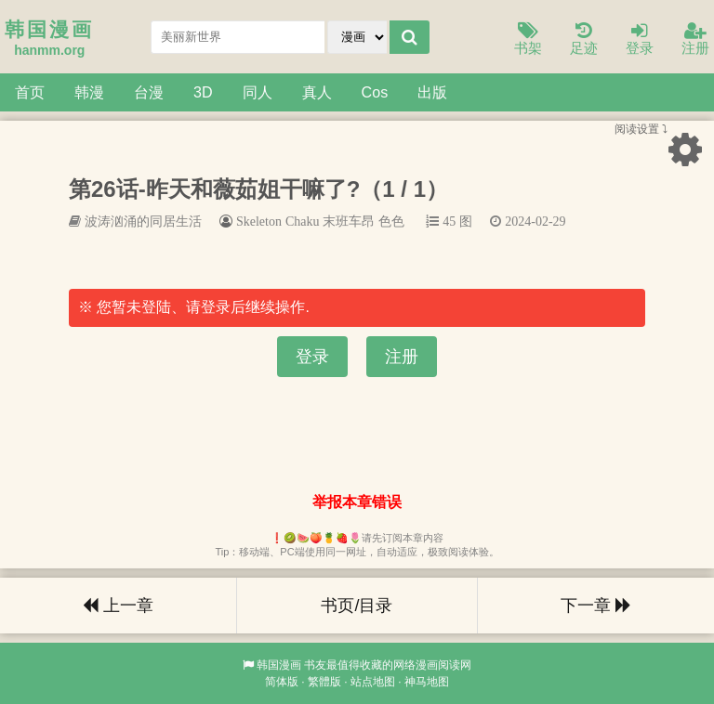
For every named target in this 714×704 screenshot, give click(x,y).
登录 (640, 39)
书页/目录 (356, 605)
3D (203, 92)
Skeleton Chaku (278, 221)
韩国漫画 (279, 664)
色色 (391, 221)
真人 (317, 92)
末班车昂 (349, 221)
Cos (375, 92)
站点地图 (372, 681)
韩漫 (89, 92)
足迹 (584, 39)
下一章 (596, 605)
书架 (528, 39)
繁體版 (324, 681)
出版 (432, 92)
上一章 (118, 605)
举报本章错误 (357, 502)
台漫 (149, 92)
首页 (30, 92)
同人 (257, 92)
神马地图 (426, 681)
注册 (695, 39)
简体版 (281, 681)
